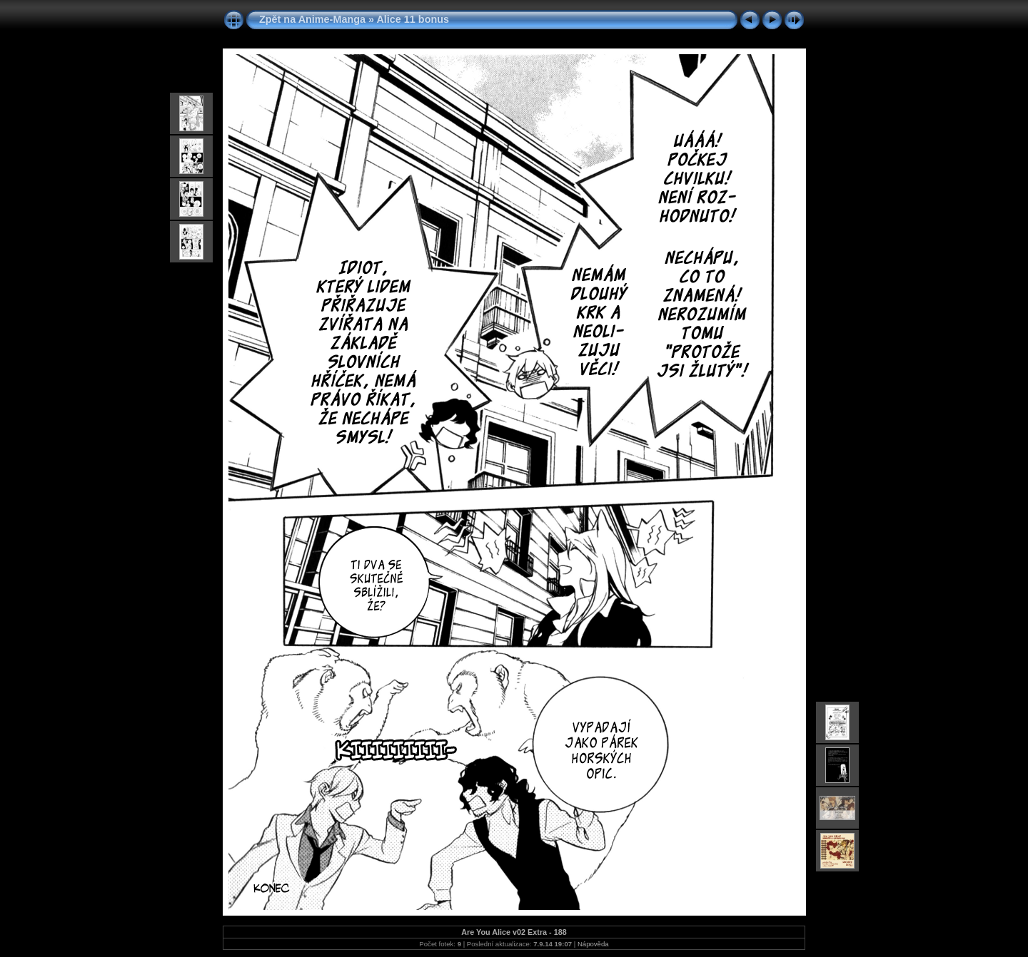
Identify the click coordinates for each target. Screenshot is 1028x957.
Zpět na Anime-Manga (312, 19)
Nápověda (593, 944)
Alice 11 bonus (412, 19)
